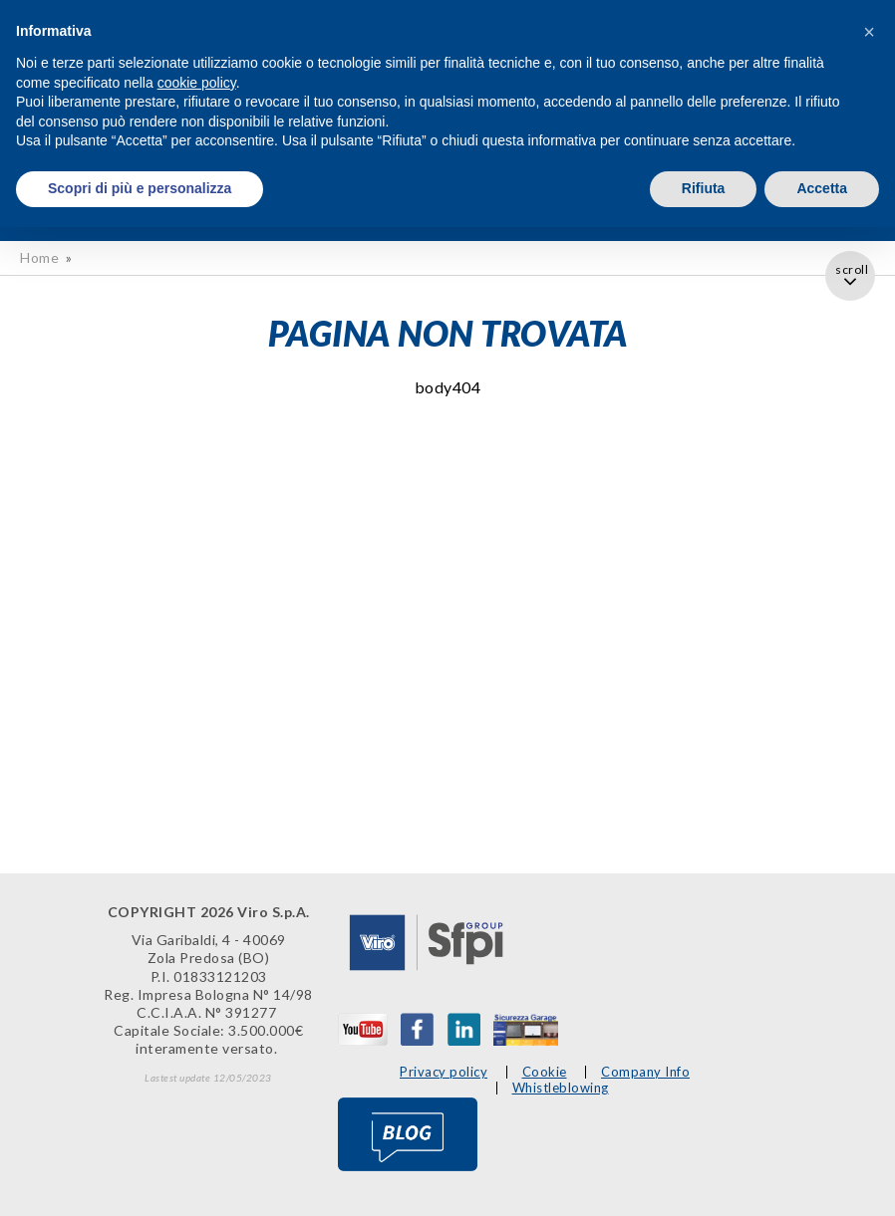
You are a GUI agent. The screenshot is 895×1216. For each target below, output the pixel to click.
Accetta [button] (821, 188)
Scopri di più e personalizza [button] (139, 188)
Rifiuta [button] (704, 188)
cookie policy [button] (196, 83)
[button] (869, 32)
